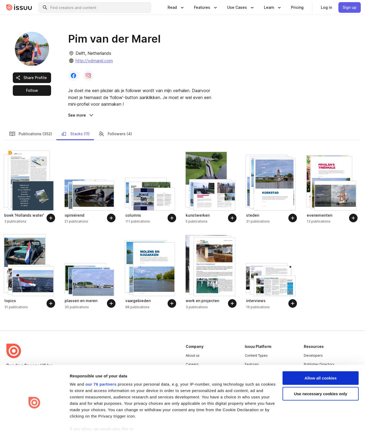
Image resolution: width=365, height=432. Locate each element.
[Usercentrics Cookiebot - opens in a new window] (34, 422)
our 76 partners (101, 359)
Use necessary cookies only (320, 369)
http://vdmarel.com (94, 60)
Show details (82, 421)
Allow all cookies (321, 353)
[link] (297, 7)
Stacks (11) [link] (75, 121)
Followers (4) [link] (115, 121)
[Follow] (51, 205)
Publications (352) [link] (30, 121)
